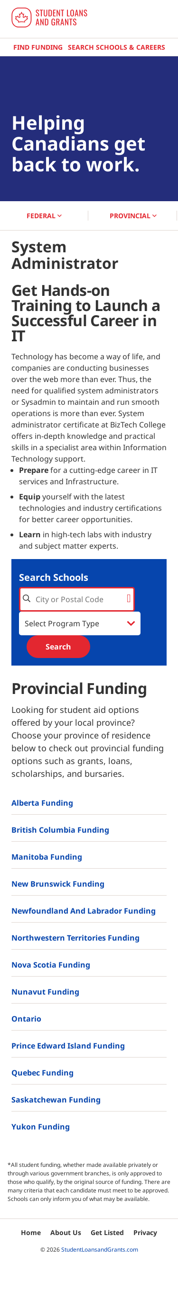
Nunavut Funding (45, 992)
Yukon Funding (40, 1126)
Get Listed (107, 1232)
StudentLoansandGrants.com (99, 1249)
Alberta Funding (42, 803)
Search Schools (53, 577)
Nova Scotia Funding (50, 965)
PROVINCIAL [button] (133, 215)
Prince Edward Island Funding (68, 1045)
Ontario (26, 1019)
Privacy (145, 1232)
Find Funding (38, 47)
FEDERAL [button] (44, 215)
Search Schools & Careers (116, 47)
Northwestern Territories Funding (75, 938)
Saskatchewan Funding (56, 1099)
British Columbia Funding (60, 830)
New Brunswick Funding (57, 884)
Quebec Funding (42, 1072)
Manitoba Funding (46, 857)
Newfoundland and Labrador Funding (83, 911)
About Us (65, 1232)
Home (31, 1232)
